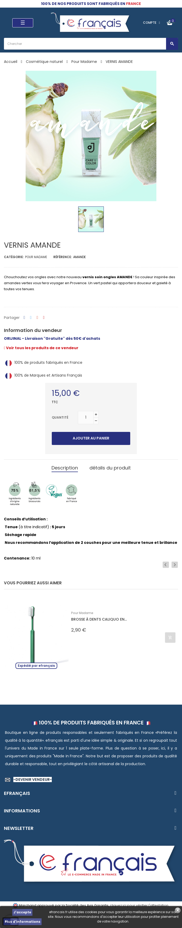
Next (175, 565)
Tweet (31, 317)
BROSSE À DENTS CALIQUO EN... (99, 619)
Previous (166, 565)
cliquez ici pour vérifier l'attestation (139, 905)
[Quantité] (86, 417)
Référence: (62, 257)
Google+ (37, 317)
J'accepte (22, 912)
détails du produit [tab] (110, 468)
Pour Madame (36, 257)
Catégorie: (14, 257)
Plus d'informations (22, 921)
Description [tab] (65, 468)
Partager (24, 317)
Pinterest (44, 317)
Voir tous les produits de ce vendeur (41, 347)
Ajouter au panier (91, 438)
